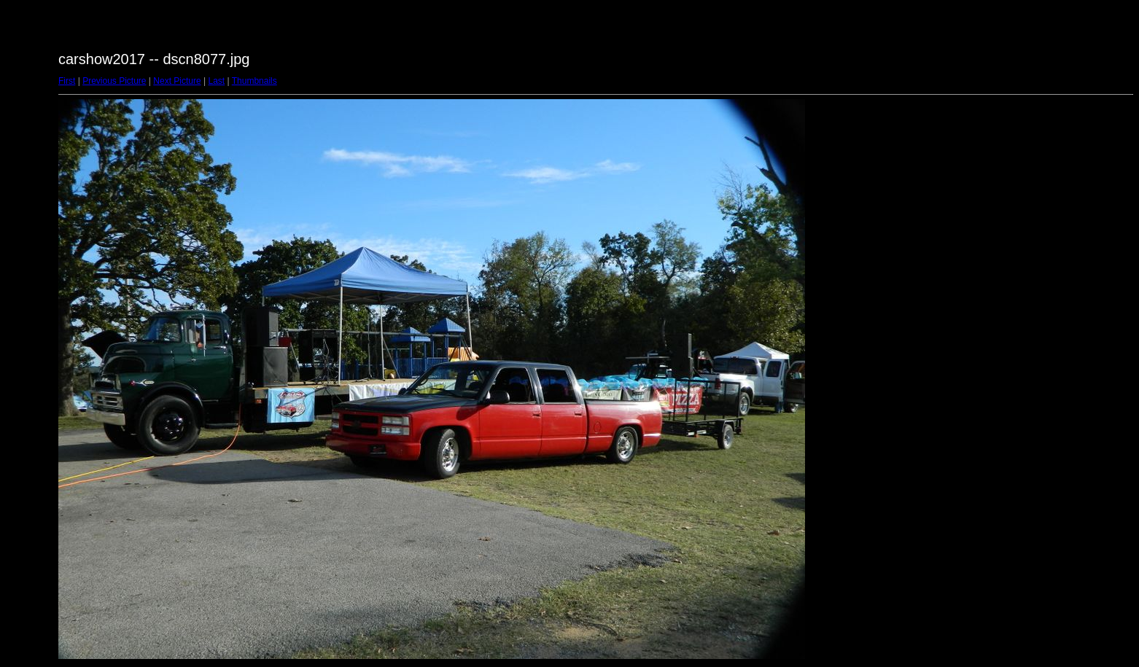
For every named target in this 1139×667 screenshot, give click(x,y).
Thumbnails (254, 81)
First (66, 81)
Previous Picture (114, 81)
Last (216, 81)
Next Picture (177, 81)
